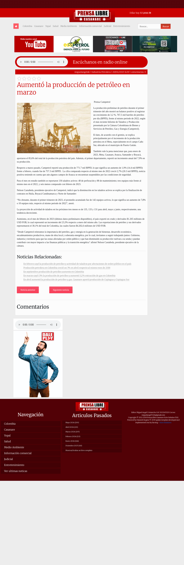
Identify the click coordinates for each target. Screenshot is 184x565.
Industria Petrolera (101, 72)
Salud (55, 26)
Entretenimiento (121, 26)
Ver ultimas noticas (15, 471)
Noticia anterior (27, 290)
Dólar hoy (134, 12)
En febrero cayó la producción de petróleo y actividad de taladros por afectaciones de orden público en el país (77, 263)
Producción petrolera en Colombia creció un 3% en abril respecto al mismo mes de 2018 (66, 267)
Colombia (27, 26)
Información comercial (90, 26)
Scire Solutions (165, 422)
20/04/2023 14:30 (120, 72)
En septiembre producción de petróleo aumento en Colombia (53, 271)
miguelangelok (82, 72)
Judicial (107, 26)
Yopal (48, 26)
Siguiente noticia (61, 290)
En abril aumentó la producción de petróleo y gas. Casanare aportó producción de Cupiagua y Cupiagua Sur (76, 279)
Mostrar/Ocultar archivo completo (78, 450)
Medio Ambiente (68, 26)
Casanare (38, 26)
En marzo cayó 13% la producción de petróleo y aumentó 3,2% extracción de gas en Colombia (69, 275)
